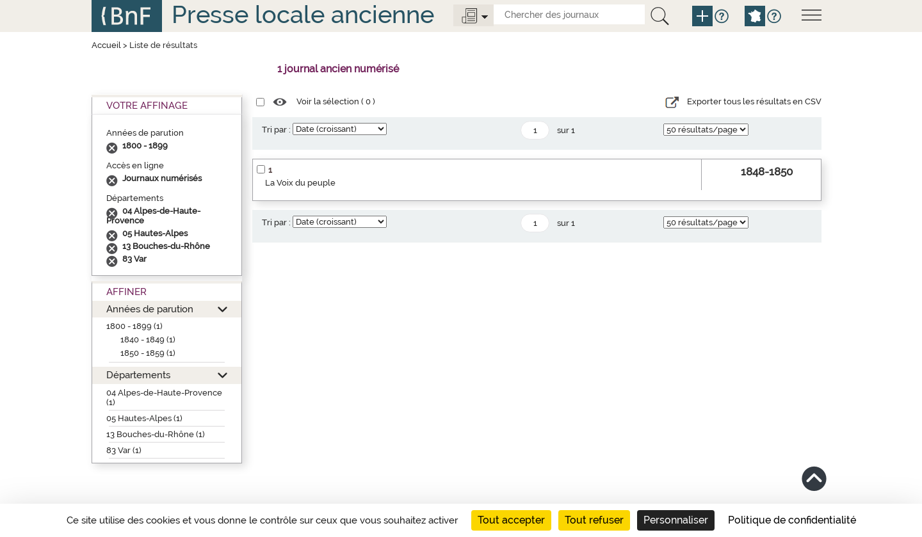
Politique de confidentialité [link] (792, 520)
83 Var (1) (124, 450)
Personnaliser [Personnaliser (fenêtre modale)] (675, 520)
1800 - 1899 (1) (134, 326)
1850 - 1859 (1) (147, 353)
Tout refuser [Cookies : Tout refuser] (594, 520)
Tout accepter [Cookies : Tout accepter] (511, 520)
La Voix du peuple (300, 183)
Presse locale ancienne (303, 14)
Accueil (106, 45)
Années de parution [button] (149, 308)
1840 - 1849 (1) (147, 339)
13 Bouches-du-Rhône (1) (155, 434)
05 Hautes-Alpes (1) (144, 418)
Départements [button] (138, 374)
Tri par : (276, 129)
